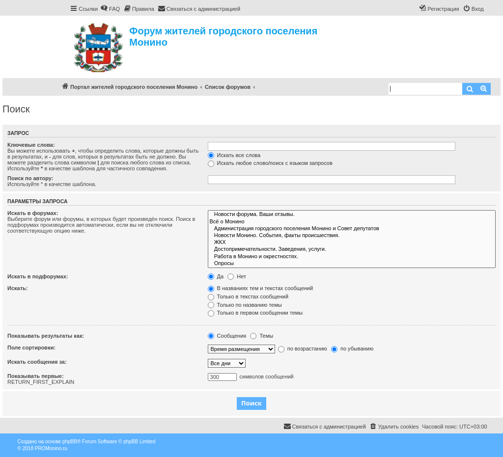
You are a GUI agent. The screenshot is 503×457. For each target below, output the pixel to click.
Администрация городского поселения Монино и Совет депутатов (352, 228)
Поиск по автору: (30, 178)
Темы (261, 336)
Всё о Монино (352, 221)
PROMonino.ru (51, 448)
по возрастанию (302, 348)
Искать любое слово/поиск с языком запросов (270, 163)
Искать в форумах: (32, 213)
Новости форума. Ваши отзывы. (352, 214)
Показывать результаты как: (45, 336)
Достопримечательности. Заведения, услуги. (352, 249)
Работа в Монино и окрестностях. (352, 256)
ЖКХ (352, 242)
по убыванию (352, 348)
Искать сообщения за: (37, 362)
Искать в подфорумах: (37, 276)
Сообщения (227, 336)
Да (216, 276)
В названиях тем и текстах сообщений (260, 288)
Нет (236, 276)
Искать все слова (234, 155)
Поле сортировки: (31, 347)
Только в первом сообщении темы (255, 313)
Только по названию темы (245, 305)
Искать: (17, 288)
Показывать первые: (35, 376)
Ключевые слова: (31, 145)
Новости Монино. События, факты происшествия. (352, 235)
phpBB (69, 441)
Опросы (352, 263)
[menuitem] (110, 9)
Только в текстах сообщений (248, 296)
